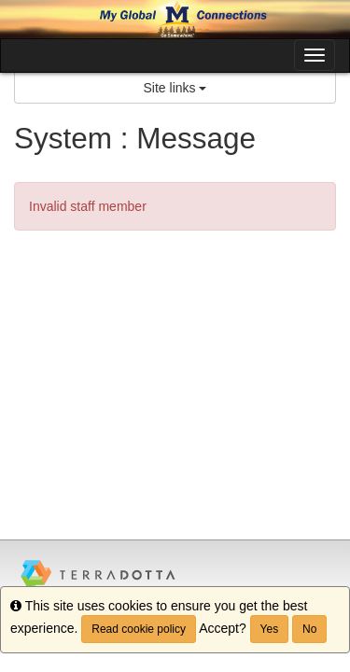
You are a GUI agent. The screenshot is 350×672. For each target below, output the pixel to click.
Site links (175, 87)
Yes (269, 629)
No (309, 629)
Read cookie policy (138, 629)
